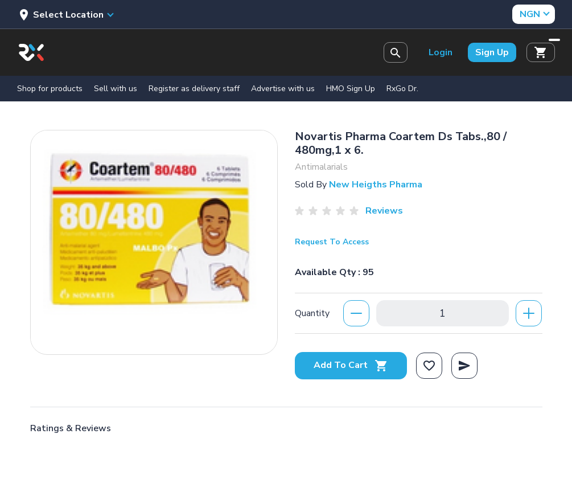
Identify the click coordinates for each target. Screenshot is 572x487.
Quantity (312, 313)
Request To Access (332, 241)
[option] (154, 239)
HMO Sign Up (350, 88)
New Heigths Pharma (375, 184)
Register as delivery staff (194, 88)
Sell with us (115, 88)
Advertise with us (283, 88)
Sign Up (492, 52)
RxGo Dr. (402, 88)
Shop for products (50, 88)
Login (440, 52)
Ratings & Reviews (70, 428)
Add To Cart (351, 365)
